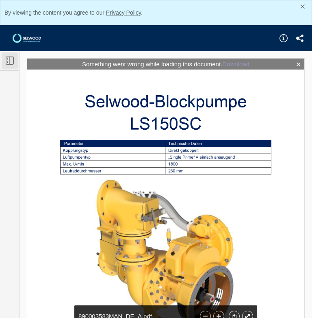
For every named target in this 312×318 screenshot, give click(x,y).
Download (235, 64)
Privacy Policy (123, 12)
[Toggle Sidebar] (10, 60)
